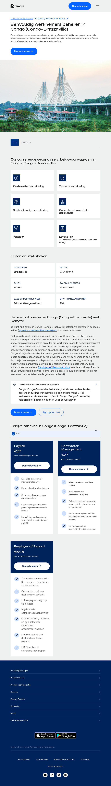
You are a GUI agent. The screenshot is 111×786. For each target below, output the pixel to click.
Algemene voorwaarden (64, 759)
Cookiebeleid (42, 759)
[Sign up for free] (51, 412)
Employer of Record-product (54, 367)
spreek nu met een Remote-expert (38, 330)
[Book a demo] (23, 412)
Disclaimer (85, 759)
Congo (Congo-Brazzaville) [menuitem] (52, 19)
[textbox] (55, 434)
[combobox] (55, 434)
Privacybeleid (24, 759)
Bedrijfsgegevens (55, 766)
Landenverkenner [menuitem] (22, 19)
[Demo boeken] (80, 6)
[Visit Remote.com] (17, 6)
